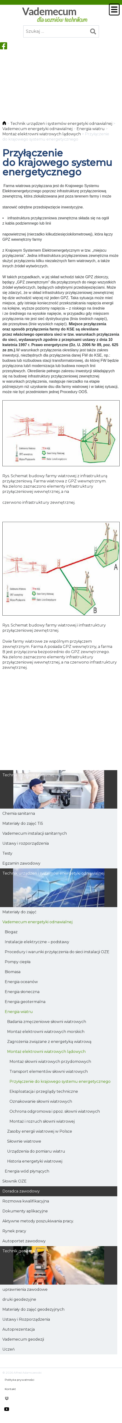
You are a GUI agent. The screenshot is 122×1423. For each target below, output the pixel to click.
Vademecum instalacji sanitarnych (34, 833)
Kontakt (10, 1389)
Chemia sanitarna (18, 813)
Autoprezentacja (18, 1329)
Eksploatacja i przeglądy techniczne (44, 1091)
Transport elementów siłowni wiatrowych (49, 1071)
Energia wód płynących (27, 1171)
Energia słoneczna (22, 992)
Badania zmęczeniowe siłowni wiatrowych (46, 1021)
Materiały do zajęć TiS (22, 823)
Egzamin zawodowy (21, 863)
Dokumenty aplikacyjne (25, 1211)
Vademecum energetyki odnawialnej (37, 922)
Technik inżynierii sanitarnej (28, 775)
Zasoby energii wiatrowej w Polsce (39, 1131)
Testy (7, 853)
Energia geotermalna (25, 1001)
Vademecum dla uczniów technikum (54, 15)
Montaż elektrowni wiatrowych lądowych (46, 1051)
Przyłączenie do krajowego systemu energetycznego (60, 1081)
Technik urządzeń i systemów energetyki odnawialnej (53, 873)
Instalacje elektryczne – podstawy (37, 942)
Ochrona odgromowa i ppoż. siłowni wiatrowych (55, 1111)
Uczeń (8, 1349)
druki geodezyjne (19, 1299)
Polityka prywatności (19, 1379)
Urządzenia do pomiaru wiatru (36, 1151)
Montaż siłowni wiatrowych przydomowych (50, 1061)
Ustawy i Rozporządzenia (26, 1319)
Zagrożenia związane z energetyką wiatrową (49, 1041)
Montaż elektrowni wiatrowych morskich (45, 1031)
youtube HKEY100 (6, 1409)
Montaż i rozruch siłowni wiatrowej (42, 1121)
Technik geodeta (18, 1251)
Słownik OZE (14, 1181)
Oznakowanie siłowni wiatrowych (41, 1101)
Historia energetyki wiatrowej (34, 1161)
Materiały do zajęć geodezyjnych (33, 1309)
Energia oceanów (21, 982)
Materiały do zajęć (19, 912)
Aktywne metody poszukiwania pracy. (38, 1221)
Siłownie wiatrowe (24, 1141)
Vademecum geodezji (23, 1339)
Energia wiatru (19, 1011)
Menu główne (114, 9)
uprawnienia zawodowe (25, 1289)
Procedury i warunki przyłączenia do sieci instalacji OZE (57, 952)
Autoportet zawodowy (24, 1241)
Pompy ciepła (17, 962)
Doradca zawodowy (21, 1191)
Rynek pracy (14, 1231)
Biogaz (11, 932)
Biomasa (12, 972)
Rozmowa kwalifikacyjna (25, 1201)
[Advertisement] (61, 82)
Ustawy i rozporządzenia (25, 843)
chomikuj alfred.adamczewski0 (6, 1398)
